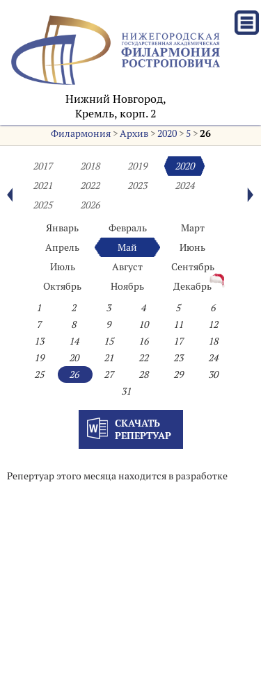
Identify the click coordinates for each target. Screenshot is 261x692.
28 (143, 374)
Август (127, 267)
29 (178, 374)
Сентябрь (192, 267)
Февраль (128, 228)
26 (205, 133)
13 (39, 341)
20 (74, 358)
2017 (42, 166)
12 (213, 324)
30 (213, 374)
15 (108, 341)
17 (178, 341)
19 (39, 358)
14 (74, 341)
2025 (42, 205)
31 (126, 391)
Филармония (81, 133)
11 (178, 324)
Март (193, 228)
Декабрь (192, 286)
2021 (42, 185)
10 (143, 324)
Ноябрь (127, 286)
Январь (62, 228)
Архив (134, 133)
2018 (90, 166)
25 (39, 374)
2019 (137, 166)
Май (127, 247)
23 (178, 358)
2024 (184, 185)
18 (213, 341)
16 (143, 341)
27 (108, 374)
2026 (90, 205)
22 (143, 358)
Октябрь (62, 286)
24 (213, 358)
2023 (137, 185)
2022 (90, 185)
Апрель (62, 247)
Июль (62, 267)
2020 (167, 133)
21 (108, 358)
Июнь (192, 247)
